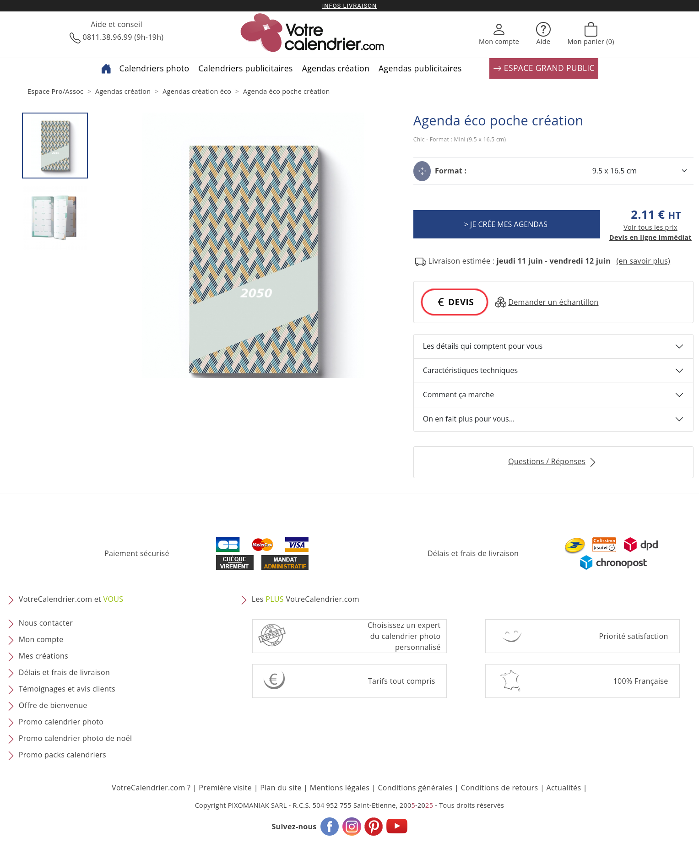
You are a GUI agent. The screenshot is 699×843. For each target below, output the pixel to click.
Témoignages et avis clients (67, 689)
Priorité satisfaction (633, 636)
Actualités (564, 788)
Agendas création (335, 68)
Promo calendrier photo (61, 722)
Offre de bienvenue (53, 705)
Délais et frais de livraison (473, 553)
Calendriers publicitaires (245, 68)
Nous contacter (46, 623)
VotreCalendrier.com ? (151, 788)
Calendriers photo (154, 68)
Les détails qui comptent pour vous (482, 346)
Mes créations (43, 656)
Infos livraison (349, 5)
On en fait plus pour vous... (469, 419)
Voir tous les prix (650, 227)
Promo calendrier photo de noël (75, 738)
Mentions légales (340, 788)
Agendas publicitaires (420, 68)
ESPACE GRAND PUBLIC (544, 68)
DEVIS (454, 302)
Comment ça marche (458, 394)
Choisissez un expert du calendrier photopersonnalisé (404, 636)
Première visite (225, 788)
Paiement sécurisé (136, 553)
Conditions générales (415, 788)
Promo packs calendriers (62, 755)
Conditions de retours (499, 788)
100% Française (640, 681)
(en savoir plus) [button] (643, 261)
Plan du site (280, 788)
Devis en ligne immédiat (650, 237)
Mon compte (41, 639)
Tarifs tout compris (401, 681)
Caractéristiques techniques (470, 370)
